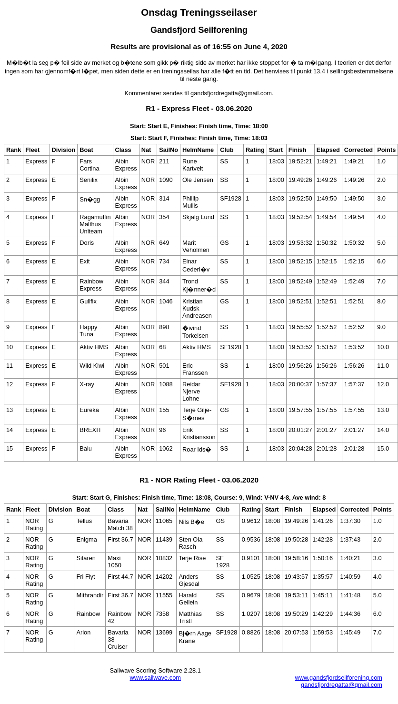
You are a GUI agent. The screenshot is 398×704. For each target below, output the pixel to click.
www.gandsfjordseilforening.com (338, 677)
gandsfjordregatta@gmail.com (341, 684)
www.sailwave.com (155, 677)
